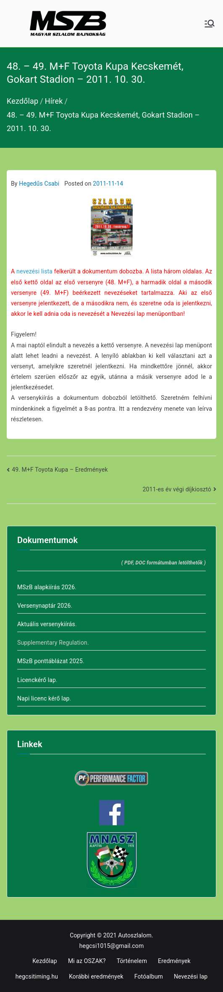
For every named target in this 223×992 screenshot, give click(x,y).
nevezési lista (34, 271)
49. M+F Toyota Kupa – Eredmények (60, 469)
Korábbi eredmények (96, 976)
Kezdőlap (44, 961)
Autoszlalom (135, 935)
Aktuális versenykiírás (46, 624)
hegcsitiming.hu (37, 976)
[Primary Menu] (209, 23)
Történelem (132, 961)
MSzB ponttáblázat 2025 (50, 661)
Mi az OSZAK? (87, 961)
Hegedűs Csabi (39, 183)
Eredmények (174, 961)
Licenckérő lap (36, 680)
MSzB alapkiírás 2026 (46, 587)
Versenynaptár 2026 (44, 605)
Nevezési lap (190, 976)
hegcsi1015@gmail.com (111, 945)
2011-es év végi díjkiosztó (177, 489)
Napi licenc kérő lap (43, 698)
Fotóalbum (148, 976)
